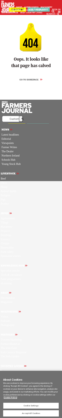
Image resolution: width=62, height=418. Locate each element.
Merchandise (8, 297)
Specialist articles (10, 270)
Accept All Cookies (31, 413)
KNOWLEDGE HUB (9, 13)
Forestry (5, 239)
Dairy (4, 182)
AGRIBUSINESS (31, 7)
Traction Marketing (11, 339)
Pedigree (5, 195)
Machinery (6, 226)
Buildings (6, 235)
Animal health (8, 191)
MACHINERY (46, 7)
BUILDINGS (28, 10)
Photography (8, 325)
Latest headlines (10, 134)
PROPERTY (40, 10)
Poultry (5, 203)
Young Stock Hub (11, 163)
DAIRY (11, 7)
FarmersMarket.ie (10, 343)
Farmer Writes (9, 147)
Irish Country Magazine (14, 352)
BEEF (4, 7)
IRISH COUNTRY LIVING (31, 13)
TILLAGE (5, 10)
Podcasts (5, 320)
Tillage (4, 222)
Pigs (3, 199)
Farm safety (7, 251)
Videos (4, 316)
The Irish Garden (10, 356)
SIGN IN (56, 9)
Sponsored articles (11, 256)
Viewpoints (7, 143)
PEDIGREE (16, 10)
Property (5, 230)
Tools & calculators (11, 274)
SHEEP (19, 7)
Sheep (4, 186)
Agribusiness (8, 218)
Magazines (6, 302)
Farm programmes (11, 279)
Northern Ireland (10, 155)
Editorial (6, 138)
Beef (3, 178)
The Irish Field (9, 348)
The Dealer (7, 151)
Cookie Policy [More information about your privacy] (10, 397)
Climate (5, 243)
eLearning (6, 283)
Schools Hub (8, 159)
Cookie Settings (31, 406)
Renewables (7, 247)
